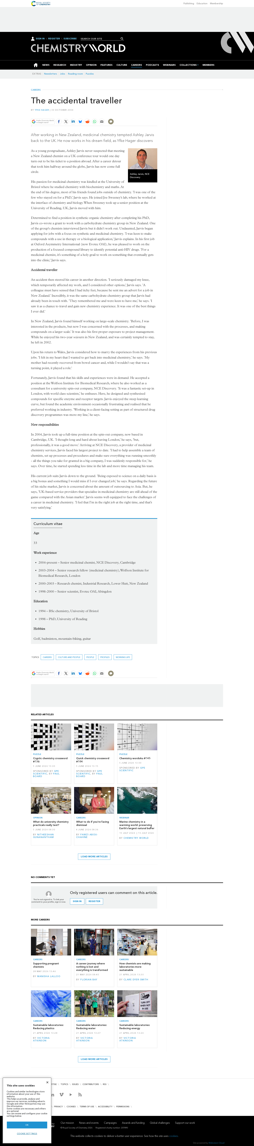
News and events (89, 1122)
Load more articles (94, 856)
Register (54, 38)
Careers (36, 90)
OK (27, 1125)
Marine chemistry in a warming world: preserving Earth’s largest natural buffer (136, 825)
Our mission (67, 1122)
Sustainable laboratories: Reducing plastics (48, 1026)
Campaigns (110, 1122)
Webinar (124, 817)
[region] (27, 1110)
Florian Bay (89, 979)
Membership (216, 3)
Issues (75, 1084)
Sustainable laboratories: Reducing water (91, 1026)
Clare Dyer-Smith (136, 979)
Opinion (37, 817)
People (90, 657)
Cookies (71, 1106)
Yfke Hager (42, 110)
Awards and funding (133, 1122)
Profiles (105, 657)
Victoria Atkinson (41, 1039)
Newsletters (50, 73)
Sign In (40, 38)
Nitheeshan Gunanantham (43, 836)
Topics (64, 1084)
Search (122, 38)
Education (202, 3)
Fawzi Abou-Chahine (87, 836)
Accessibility (105, 1106)
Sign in (77, 901)
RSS (104, 1084)
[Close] (47, 1082)
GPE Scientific (46, 772)
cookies (173, 1136)
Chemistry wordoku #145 (134, 758)
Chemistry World (136, 838)
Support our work (185, 1122)
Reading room (75, 73)
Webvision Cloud (216, 1143)
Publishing (188, 3)
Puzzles (90, 73)
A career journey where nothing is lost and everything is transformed (92, 967)
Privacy (58, 1106)
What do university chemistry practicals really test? (51, 823)
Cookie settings (27, 1133)
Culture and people (69, 657)
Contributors (91, 1084)
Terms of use (87, 1106)
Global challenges (160, 1122)
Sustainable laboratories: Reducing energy (134, 1026)
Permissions (122, 1106)
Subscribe (70, 38)
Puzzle (37, 754)
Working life (123, 657)
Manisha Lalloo (48, 976)
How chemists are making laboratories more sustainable (135, 967)
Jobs (62, 73)
